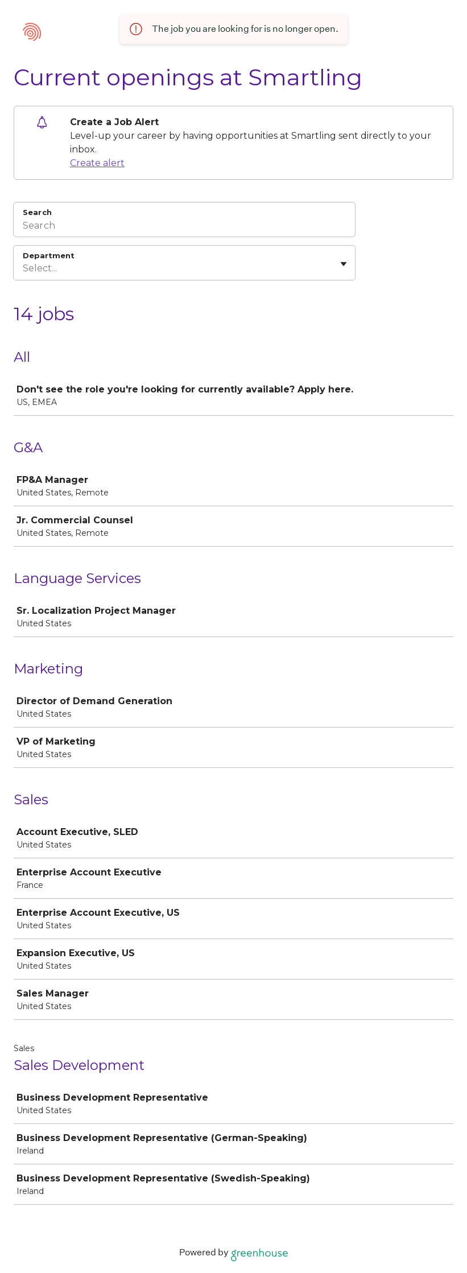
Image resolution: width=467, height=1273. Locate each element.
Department (49, 255)
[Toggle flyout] (343, 264)
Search (37, 212)
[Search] (184, 227)
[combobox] (24, 268)
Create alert (97, 163)
